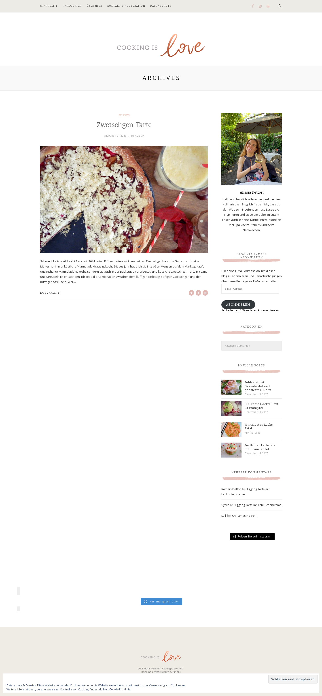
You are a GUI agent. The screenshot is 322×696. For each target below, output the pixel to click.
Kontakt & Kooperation (126, 6)
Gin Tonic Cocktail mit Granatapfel (261, 406)
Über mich (94, 6)
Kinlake (177, 671)
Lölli (224, 516)
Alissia (139, 135)
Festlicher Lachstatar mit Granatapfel (261, 447)
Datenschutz (161, 6)
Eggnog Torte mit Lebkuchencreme (258, 505)
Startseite (49, 6)
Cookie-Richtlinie (119, 689)
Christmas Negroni (244, 516)
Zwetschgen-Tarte (124, 125)
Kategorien (72, 6)
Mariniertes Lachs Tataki (259, 426)
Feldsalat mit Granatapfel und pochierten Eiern (258, 386)
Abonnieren (238, 305)
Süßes (124, 115)
